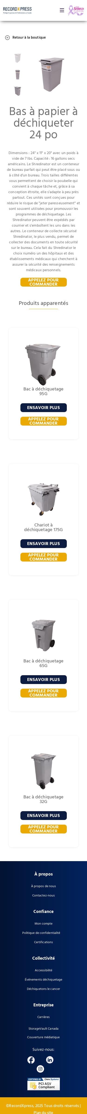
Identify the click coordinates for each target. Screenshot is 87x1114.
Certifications (43, 942)
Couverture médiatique (43, 1037)
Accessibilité (43, 970)
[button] (62, 10)
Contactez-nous (43, 895)
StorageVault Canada (43, 1028)
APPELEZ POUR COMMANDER (43, 282)
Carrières (43, 1017)
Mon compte (44, 923)
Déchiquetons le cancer (43, 989)
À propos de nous (43, 886)
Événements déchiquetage (43, 979)
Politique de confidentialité (41, 933)
